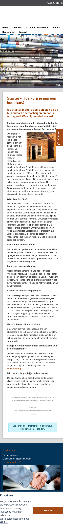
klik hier (4, 522)
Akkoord (48, 510)
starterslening (14, 368)
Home (57, 85)
